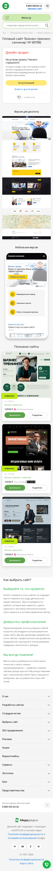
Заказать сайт (35, 8)
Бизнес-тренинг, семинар (18, 477)
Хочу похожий (26, 82)
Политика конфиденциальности (26, 859)
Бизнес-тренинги (13, 404)
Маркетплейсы (10, 756)
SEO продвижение (12, 730)
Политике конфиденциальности (25, 834)
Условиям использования (22, 838)
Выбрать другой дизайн (26, 89)
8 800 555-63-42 (34, 6)
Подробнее (37, 415)
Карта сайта (26, 863)
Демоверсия (14, 415)
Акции (5, 747)
